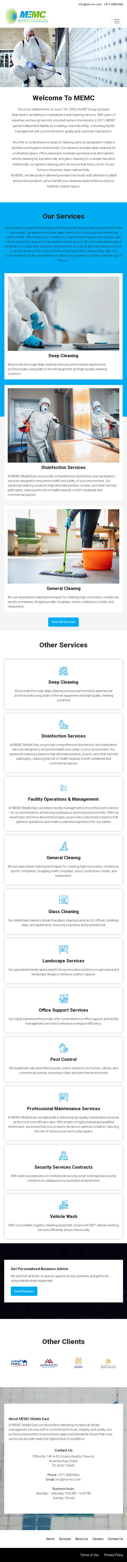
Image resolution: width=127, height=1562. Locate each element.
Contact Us (115, 1539)
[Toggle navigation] (117, 21)
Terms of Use (89, 1555)
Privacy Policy (113, 1555)
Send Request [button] (24, 1291)
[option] (19, 1363)
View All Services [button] (63, 622)
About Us (81, 1539)
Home (50, 1539)
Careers (97, 1539)
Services (65, 1539)
